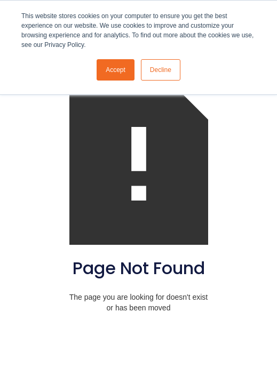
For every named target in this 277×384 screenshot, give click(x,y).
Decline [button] (160, 70)
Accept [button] (115, 70)
